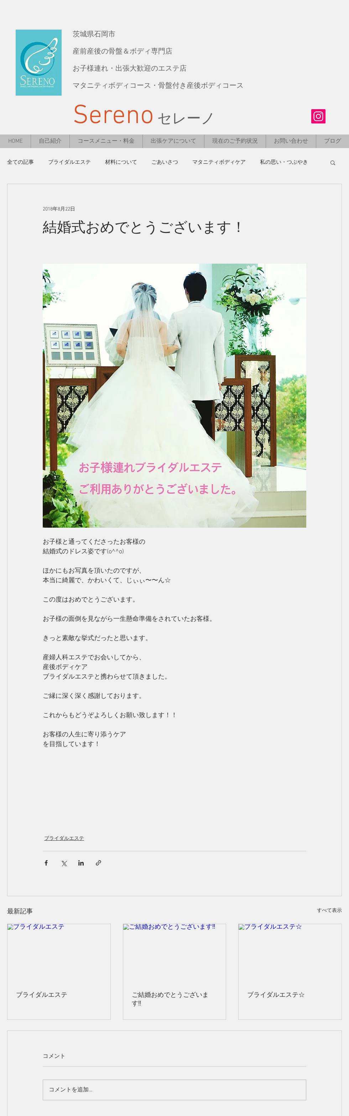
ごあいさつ (164, 162)
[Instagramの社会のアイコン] (318, 116)
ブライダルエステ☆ (276, 995)
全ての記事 (20, 162)
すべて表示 (329, 911)
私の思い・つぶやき (284, 162)
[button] (332, 162)
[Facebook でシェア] (46, 862)
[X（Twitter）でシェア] (63, 862)
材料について (121, 162)
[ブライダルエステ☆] (290, 953)
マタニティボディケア (219, 162)
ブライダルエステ (69, 162)
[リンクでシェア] (98, 862)
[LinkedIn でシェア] (81, 862)
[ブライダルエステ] (58, 953)
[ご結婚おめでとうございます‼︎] (174, 953)
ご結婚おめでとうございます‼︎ (170, 999)
